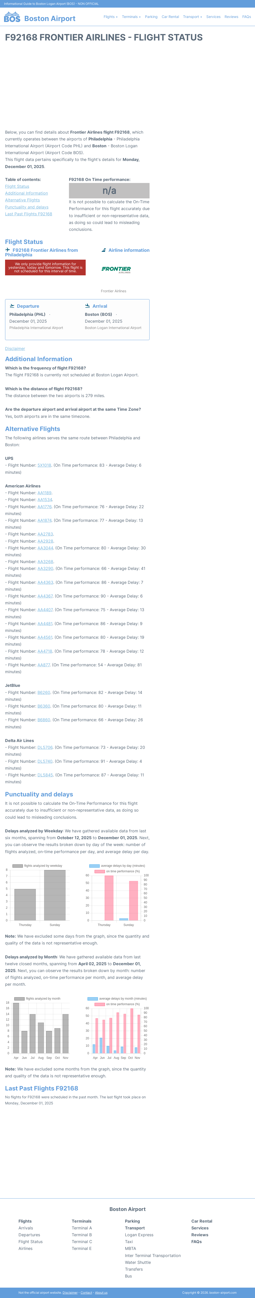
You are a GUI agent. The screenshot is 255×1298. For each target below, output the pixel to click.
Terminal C (82, 1241)
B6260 (44, 692)
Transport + (192, 16)
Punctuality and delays (26, 207)
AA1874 (44, 520)
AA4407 (45, 609)
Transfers (134, 1269)
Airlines (25, 1248)
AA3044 (45, 547)
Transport (135, 1227)
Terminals (82, 1221)
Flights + (111, 16)
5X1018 (44, 465)
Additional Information (26, 193)
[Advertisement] (127, 88)
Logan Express (139, 1234)
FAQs (246, 16)
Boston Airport (50, 18)
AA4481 (45, 623)
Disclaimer (70, 1292)
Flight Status (17, 186)
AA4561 (45, 637)
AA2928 (45, 541)
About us (101, 1292)
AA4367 (45, 596)
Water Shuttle (138, 1262)
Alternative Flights (22, 199)
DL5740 (45, 761)
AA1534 (45, 499)
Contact (86, 1292)
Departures (29, 1234)
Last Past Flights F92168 (28, 213)
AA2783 (45, 534)
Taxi (129, 1241)
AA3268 (45, 561)
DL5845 (45, 774)
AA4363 (45, 582)
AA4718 (45, 651)
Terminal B (82, 1234)
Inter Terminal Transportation (153, 1255)
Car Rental (170, 16)
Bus (128, 1276)
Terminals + (131, 16)
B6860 (44, 719)
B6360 (44, 706)
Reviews (231, 16)
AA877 (44, 664)
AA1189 (44, 492)
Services (213, 16)
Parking (151, 16)
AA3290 (45, 568)
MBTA (130, 1248)
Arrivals (26, 1227)
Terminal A (82, 1227)
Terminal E (82, 1248)
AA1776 (44, 506)
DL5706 (45, 747)
